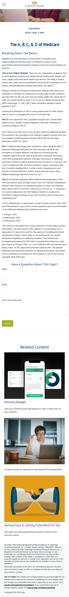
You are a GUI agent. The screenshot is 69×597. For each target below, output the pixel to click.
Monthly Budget (15, 402)
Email (4, 284)
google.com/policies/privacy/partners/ (19, 585)
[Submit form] (7, 323)
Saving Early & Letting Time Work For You (32, 525)
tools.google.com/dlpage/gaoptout (41, 587)
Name (4, 269)
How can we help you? (11, 300)
